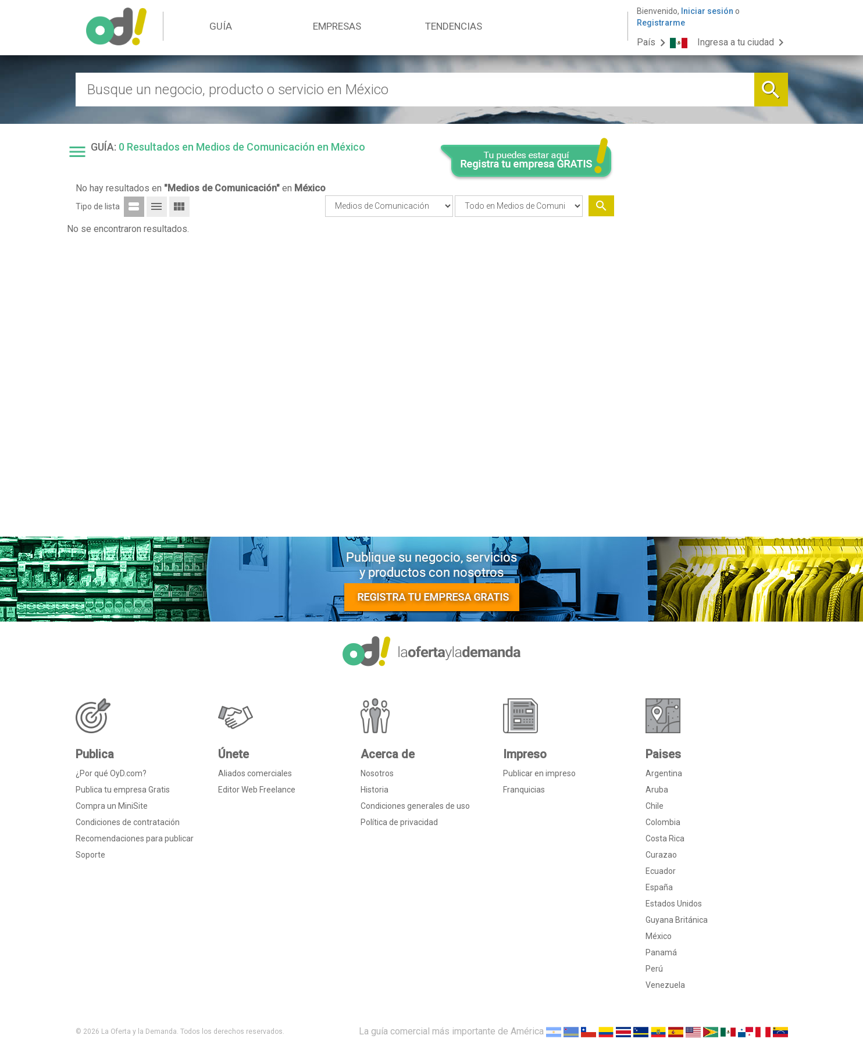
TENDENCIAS (453, 26)
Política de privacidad (399, 822)
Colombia (663, 822)
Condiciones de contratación (128, 822)
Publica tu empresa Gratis (123, 789)
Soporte (90, 854)
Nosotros (377, 773)
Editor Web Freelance (256, 789)
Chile (655, 806)
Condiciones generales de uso (415, 806)
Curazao (661, 854)
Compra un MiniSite (112, 806)
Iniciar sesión (707, 11)
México (659, 936)
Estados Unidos (674, 903)
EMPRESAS (337, 26)
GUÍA (220, 26)
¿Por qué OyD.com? (111, 773)
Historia (374, 789)
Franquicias (524, 789)
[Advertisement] (705, 350)
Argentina (664, 773)
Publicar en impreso (539, 773)
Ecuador (661, 871)
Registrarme (661, 22)
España (659, 887)
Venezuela (665, 985)
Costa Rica (665, 838)
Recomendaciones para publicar (135, 838)
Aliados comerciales (255, 773)
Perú (654, 968)
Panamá (661, 952)
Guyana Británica (677, 920)
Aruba (657, 789)
